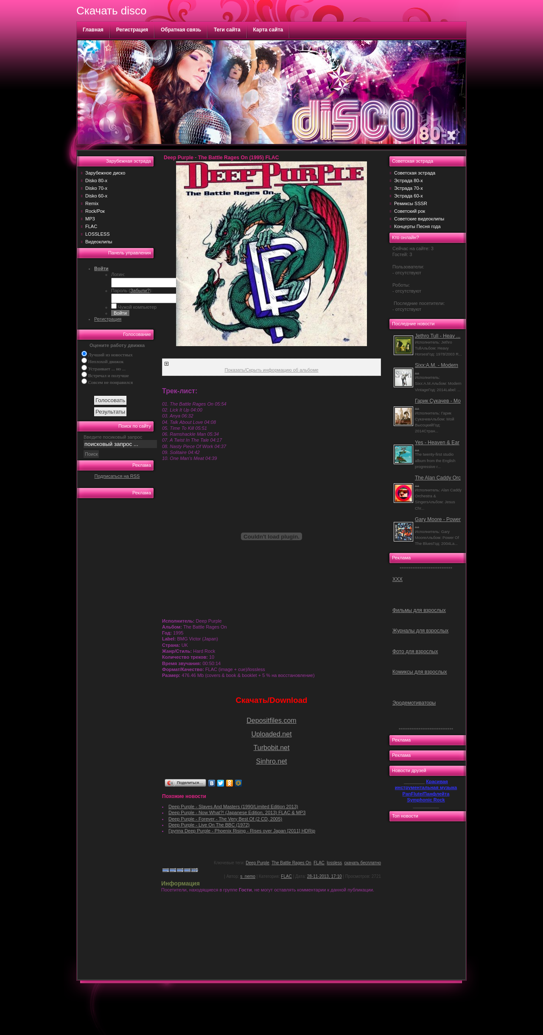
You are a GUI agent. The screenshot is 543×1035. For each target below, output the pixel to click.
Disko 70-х (96, 188)
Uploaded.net (271, 734)
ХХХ (397, 579)
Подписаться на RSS (117, 476)
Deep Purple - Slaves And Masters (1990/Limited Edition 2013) (233, 806)
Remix (91, 203)
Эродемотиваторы (414, 703)
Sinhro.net (271, 761)
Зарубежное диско (105, 172)
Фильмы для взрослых (419, 610)
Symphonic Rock (426, 799)
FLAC (91, 226)
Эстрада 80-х (408, 180)
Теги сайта (227, 30)
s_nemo (247, 876)
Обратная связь (181, 30)
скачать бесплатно (362, 862)
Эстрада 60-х (408, 195)
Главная (93, 30)
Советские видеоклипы (419, 218)
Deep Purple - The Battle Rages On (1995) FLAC (221, 158)
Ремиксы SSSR (410, 203)
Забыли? (140, 290)
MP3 (90, 218)
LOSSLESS (97, 234)
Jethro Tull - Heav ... (437, 336)
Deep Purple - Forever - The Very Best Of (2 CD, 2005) (225, 818)
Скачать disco (111, 10)
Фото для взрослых (415, 651)
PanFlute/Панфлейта (426, 793)
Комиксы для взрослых (419, 672)
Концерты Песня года (417, 226)
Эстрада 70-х (408, 188)
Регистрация (132, 30)
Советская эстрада (414, 172)
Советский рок (409, 211)
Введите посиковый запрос (113, 437)
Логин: (118, 274)
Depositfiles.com (271, 720)
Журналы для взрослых (420, 631)
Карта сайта (268, 30)
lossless (334, 862)
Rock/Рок (95, 211)
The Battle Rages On (291, 862)
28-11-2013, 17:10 (324, 876)
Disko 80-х (96, 180)
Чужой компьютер (137, 307)
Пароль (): (131, 290)
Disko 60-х (96, 195)
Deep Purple (257, 862)
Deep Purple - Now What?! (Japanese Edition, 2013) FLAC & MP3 (236, 812)
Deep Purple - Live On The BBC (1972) (208, 824)
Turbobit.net (272, 747)
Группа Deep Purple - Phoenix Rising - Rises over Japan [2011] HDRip (241, 830)
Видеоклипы (98, 241)
